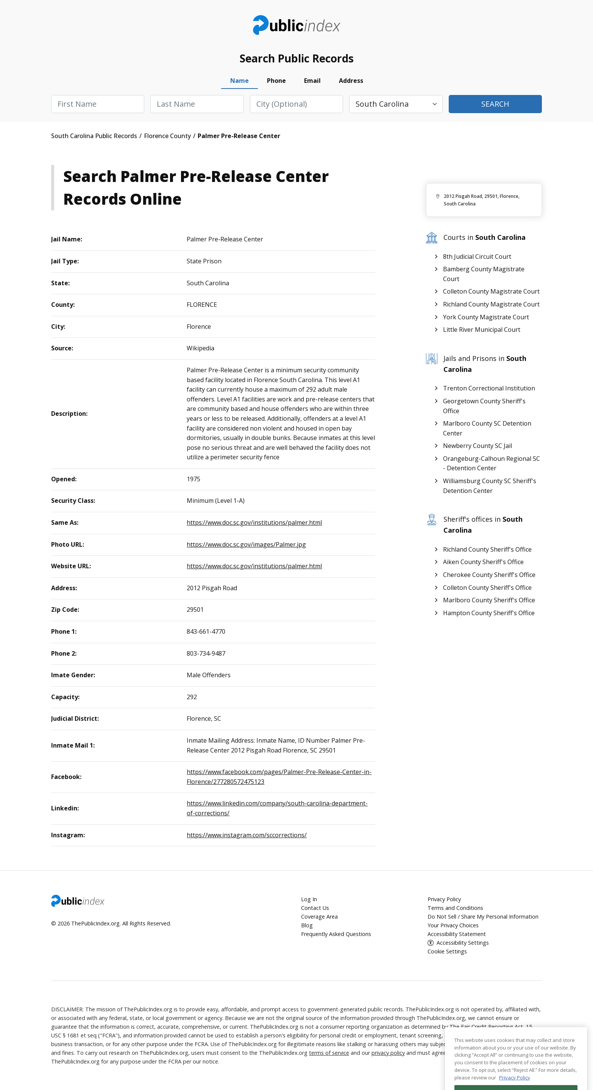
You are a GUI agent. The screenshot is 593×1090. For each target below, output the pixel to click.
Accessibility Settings (463, 942)
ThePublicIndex (296, 25)
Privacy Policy (444, 899)
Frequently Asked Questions (336, 934)
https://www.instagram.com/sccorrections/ (247, 835)
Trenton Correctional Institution (489, 388)
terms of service (329, 1052)
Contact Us (315, 907)
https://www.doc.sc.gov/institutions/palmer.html (254, 522)
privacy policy (388, 1052)
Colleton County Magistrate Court (491, 291)
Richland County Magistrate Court (491, 304)
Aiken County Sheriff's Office (483, 562)
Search (495, 104)
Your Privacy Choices (453, 925)
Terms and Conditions (455, 907)
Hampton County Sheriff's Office (489, 613)
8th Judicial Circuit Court (477, 256)
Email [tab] (312, 80)
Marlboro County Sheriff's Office (489, 600)
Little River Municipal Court (481, 329)
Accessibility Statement (457, 934)
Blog (307, 925)
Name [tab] (239, 80)
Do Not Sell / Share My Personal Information (483, 916)
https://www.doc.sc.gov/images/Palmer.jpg (246, 544)
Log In (309, 899)
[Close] (577, 1059)
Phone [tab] (276, 80)
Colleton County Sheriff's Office (487, 587)
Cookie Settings (447, 951)
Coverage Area (319, 916)
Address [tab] (351, 80)
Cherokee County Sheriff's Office (489, 575)
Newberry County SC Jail (477, 446)
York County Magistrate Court (486, 317)
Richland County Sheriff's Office (487, 549)
